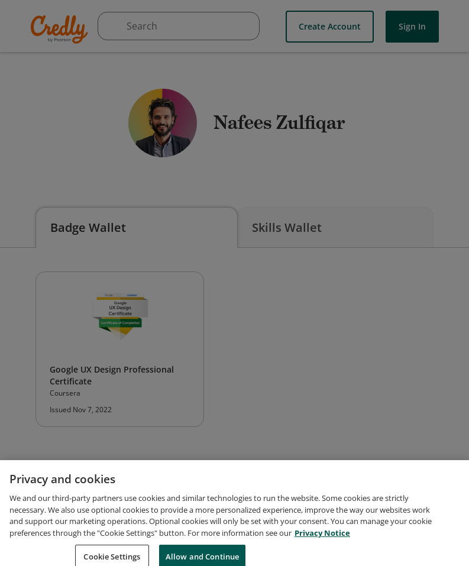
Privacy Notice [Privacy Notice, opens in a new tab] (322, 539)
